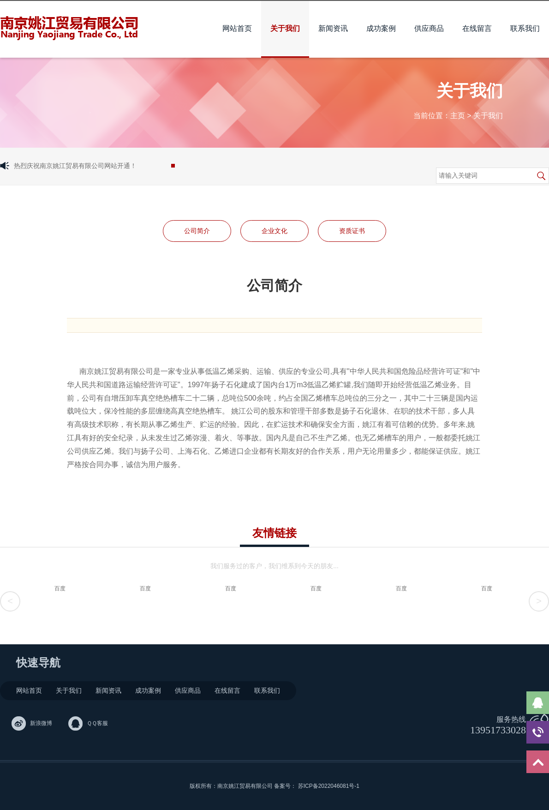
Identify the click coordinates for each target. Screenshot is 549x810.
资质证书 (352, 230)
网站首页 (237, 28)
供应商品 (429, 28)
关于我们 (285, 28)
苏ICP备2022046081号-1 (328, 786)
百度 (60, 588)
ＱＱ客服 (97, 723)
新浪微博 (41, 723)
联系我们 (525, 28)
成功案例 (381, 28)
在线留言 (477, 28)
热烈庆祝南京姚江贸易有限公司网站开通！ (75, 165)
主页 (457, 116)
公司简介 (197, 230)
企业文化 (274, 230)
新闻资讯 (333, 28)
